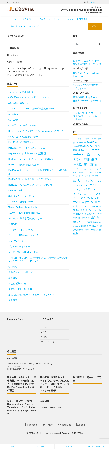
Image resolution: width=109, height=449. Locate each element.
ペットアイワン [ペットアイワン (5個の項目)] (81, 198)
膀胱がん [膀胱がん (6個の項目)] (94, 225)
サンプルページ (16, 241)
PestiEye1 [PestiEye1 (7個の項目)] (92, 142)
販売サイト (27, 19)
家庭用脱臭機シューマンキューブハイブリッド (31, 295)
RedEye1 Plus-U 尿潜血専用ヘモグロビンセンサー (33, 179)
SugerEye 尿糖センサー (20, 201)
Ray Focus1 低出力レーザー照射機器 (28, 153)
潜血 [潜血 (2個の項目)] (100, 222)
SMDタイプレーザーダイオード (24, 196)
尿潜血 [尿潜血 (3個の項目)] (95, 210)
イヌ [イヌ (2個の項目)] (90, 176)
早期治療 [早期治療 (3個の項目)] (95, 214)
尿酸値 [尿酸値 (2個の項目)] (89, 214)
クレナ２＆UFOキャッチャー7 (23, 235)
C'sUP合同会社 (39, 433)
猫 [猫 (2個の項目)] (76, 226)
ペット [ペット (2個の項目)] (85, 194)
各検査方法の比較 (17, 283)
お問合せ (94, 26)
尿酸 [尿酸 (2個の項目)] (85, 214)
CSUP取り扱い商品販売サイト (23, 125)
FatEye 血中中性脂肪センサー (23, 136)
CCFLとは (13, 120)
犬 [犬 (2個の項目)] (74, 226)
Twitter (48, 424)
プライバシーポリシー (19, 246)
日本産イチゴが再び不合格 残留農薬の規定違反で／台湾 (87, 62)
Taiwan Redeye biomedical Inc (23, 207)
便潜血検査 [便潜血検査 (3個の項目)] (96, 207)
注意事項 (12, 300)
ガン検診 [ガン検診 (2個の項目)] (95, 176)
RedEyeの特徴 (15, 190)
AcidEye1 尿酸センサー (20, 103)
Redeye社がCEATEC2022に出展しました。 (87, 87)
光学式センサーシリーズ (49, 19)
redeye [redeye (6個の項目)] (95, 149)
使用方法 (12, 266)
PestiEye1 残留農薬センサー (23, 142)
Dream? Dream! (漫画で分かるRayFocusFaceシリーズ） (37, 131)
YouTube (64, 424)
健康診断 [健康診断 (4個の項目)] (77, 210)
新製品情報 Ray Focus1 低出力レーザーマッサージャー (87, 100)
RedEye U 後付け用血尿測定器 (23, 165)
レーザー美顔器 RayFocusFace (23, 252)
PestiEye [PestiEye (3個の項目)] (82, 143)
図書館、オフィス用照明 (20, 289)
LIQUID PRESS (76, 433)
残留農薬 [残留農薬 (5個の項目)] (85, 217)
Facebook (31, 424)
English (93, 2)
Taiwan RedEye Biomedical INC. (24, 213)
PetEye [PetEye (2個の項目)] (75, 146)
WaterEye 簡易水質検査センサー (25, 218)
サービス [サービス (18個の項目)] (85, 180)
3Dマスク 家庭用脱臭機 (77, 19)
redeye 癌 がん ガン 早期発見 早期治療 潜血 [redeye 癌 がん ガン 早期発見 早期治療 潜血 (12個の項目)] (89, 159)
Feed (80, 424)
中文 (99, 2)
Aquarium (13, 114)
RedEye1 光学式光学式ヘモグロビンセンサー (32, 185)
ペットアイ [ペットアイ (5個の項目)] (94, 194)
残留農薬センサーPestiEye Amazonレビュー (87, 74)
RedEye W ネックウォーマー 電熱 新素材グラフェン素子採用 (37, 172)
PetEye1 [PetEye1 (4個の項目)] (82, 146)
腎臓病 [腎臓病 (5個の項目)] (84, 226)
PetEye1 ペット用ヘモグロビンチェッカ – (29, 148)
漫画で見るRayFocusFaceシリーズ (25, 26)
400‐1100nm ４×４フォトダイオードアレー (29, 97)
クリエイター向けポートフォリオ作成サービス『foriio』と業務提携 (87, 116)
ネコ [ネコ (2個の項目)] (82, 185)
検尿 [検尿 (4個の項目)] (77, 218)
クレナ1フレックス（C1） (21, 230)
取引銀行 (12, 278)
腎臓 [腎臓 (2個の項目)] (78, 226)
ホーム (13, 19)
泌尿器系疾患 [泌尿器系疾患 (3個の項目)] (92, 222)
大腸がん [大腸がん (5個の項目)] (87, 210)
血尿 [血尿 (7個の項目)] (76, 233)
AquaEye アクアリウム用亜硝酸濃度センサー (31, 108)
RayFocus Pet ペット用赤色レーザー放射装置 (30, 159)
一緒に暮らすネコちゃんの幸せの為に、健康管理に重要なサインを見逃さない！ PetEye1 (38, 259)
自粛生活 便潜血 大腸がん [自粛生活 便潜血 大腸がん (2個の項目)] (87, 230)
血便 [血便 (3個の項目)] (99, 230)
